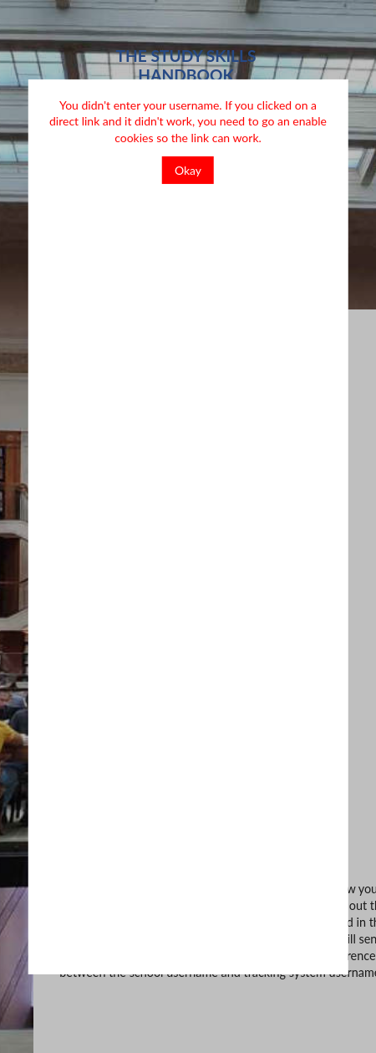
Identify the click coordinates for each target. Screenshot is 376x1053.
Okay (188, 170)
